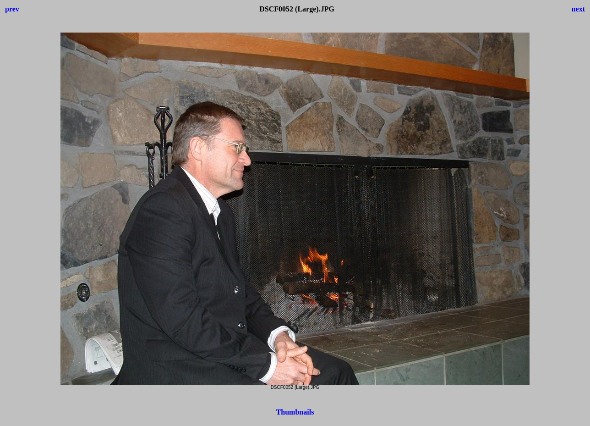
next (578, 9)
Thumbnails (295, 412)
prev (12, 9)
